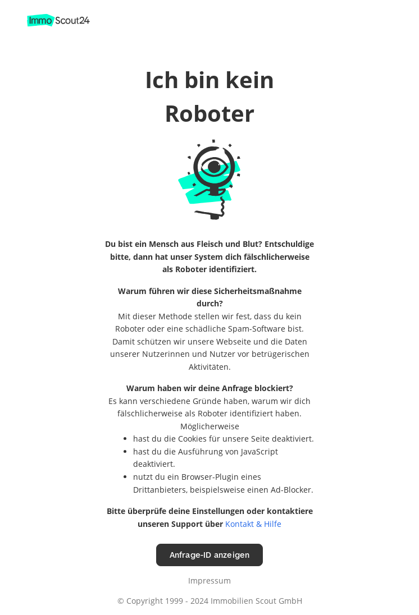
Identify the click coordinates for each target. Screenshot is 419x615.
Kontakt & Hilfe (253, 523)
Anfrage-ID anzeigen (210, 554)
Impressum (209, 580)
